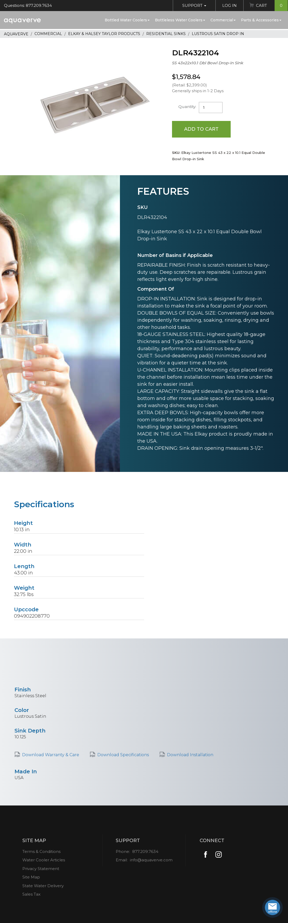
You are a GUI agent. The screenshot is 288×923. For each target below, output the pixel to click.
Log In (229, 5)
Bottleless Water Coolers (180, 20)
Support (194, 5)
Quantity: (187, 106)
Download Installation (190, 754)
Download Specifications (123, 754)
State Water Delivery (43, 885)
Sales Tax (31, 894)
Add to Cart (201, 129)
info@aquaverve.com (151, 859)
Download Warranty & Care (50, 754)
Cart (272, 5)
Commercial (223, 20)
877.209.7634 (145, 851)
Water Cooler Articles (43, 859)
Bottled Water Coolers (127, 20)
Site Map (31, 877)
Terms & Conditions (41, 851)
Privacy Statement (40, 868)
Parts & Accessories (261, 20)
